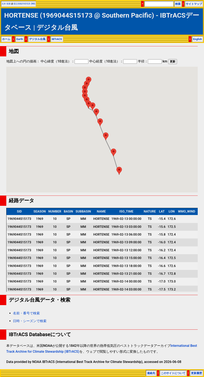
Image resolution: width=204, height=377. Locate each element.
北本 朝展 (6, 3)
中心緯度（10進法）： (64, 61)
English (197, 39)
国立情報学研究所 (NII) (24, 3)
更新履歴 (196, 373)
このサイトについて (173, 373)
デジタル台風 (37, 39)
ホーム (6, 39)
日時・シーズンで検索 (29, 321)
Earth (20, 39)
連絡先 (151, 373)
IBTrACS (57, 39)
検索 (178, 3)
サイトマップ (194, 3)
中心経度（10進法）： (113, 61)
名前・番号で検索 (26, 313)
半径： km (152, 61)
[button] (88, 104)
